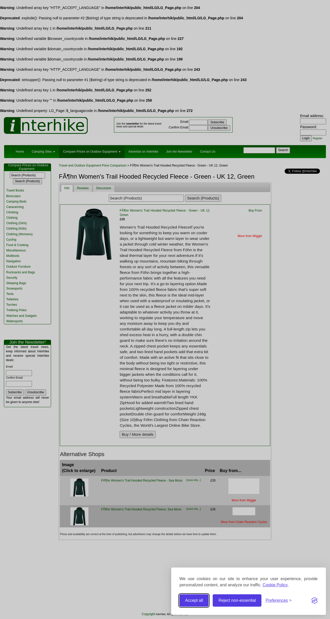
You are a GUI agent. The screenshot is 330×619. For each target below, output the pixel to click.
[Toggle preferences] (279, 601)
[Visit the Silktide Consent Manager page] (314, 600)
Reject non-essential (237, 600)
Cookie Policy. (275, 585)
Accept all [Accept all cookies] (194, 600)
